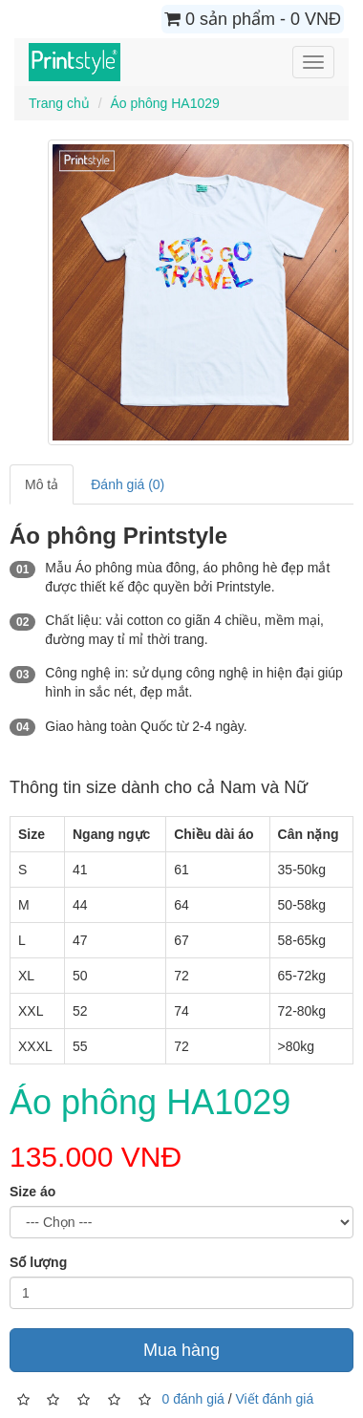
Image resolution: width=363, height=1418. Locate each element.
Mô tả (41, 484)
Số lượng (38, 1262)
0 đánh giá (192, 1399)
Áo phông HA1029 (164, 103)
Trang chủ (59, 103)
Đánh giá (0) (127, 484)
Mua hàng (181, 1350)
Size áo (32, 1191)
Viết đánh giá (275, 1399)
